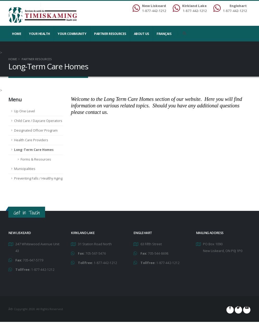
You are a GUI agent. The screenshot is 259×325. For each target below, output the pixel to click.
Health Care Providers (31, 140)
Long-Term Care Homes (34, 150)
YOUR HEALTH (39, 34)
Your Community (72, 34)
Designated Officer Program (36, 130)
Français (164, 34)
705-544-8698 (158, 253)
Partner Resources (110, 34)
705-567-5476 (95, 253)
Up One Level (24, 111)
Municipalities (24, 169)
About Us (141, 34)
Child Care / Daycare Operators (38, 121)
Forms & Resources (36, 159)
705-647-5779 (33, 260)
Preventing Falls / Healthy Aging (38, 178)
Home (16, 34)
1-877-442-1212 (42, 269)
